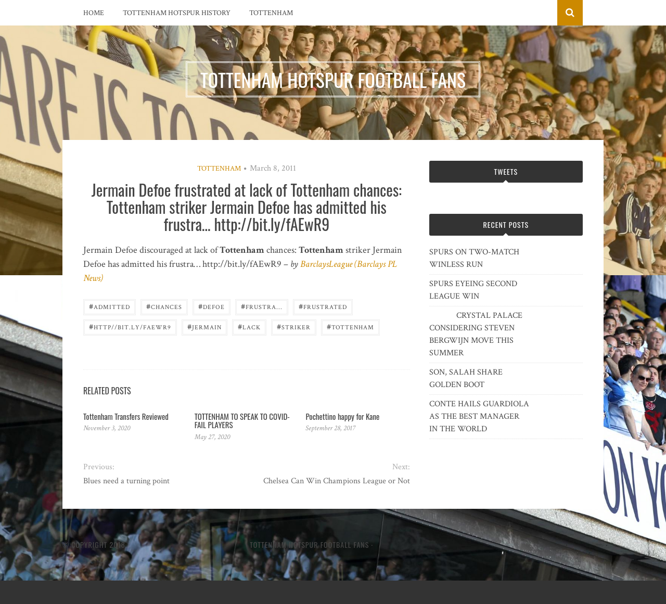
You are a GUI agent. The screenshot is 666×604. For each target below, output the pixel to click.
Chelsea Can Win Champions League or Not (336, 481)
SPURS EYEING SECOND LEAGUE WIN (473, 290)
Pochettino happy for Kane (342, 416)
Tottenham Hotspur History (176, 13)
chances (164, 306)
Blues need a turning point (126, 481)
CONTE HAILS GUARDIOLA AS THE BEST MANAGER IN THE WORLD (479, 416)
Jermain (204, 326)
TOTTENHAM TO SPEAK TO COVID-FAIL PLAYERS (242, 420)
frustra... (262, 306)
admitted (109, 306)
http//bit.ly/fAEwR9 (130, 326)
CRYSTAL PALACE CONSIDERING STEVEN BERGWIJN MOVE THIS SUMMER (475, 334)
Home (93, 13)
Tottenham (271, 13)
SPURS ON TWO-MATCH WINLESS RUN (474, 258)
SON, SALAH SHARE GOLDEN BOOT (466, 378)
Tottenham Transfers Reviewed (126, 416)
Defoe (211, 306)
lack (249, 326)
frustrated (323, 306)
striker (294, 326)
